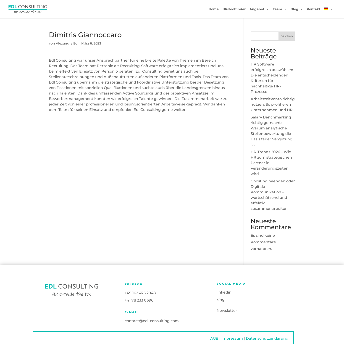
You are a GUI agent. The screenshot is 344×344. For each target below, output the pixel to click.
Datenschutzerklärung (267, 338)
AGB (214, 338)
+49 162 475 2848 (140, 293)
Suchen (287, 36)
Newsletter (227, 310)
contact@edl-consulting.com (152, 321)
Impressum (232, 338)
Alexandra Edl (67, 43)
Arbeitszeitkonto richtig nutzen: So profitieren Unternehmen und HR (273, 104)
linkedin (224, 292)
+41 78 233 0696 (139, 300)
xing (221, 299)
